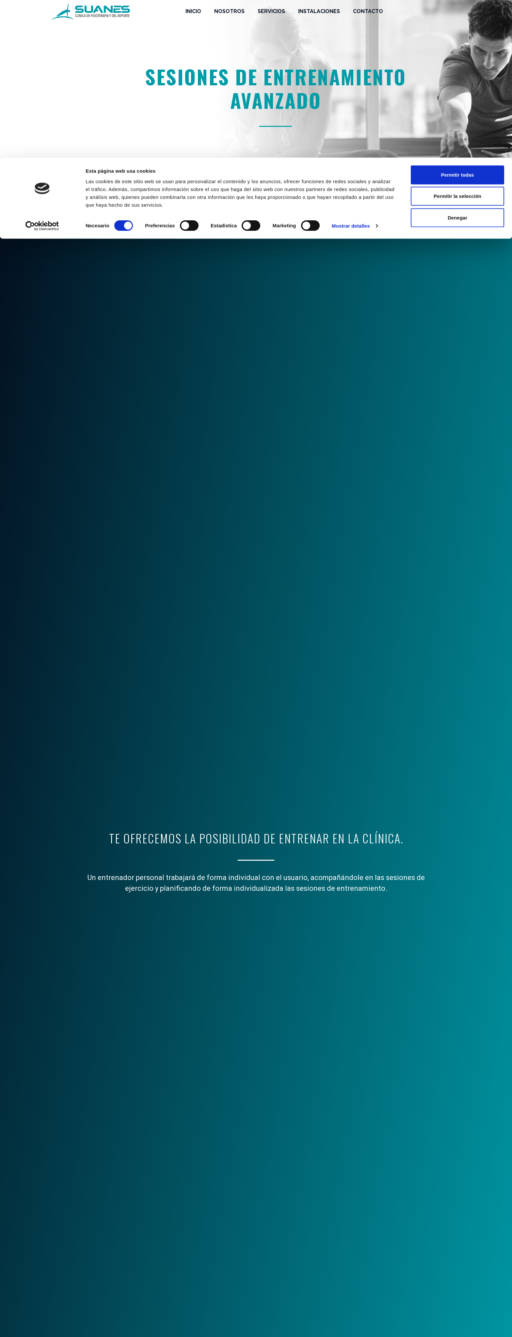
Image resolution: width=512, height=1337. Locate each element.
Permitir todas (457, 17)
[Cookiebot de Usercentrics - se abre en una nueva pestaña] (42, 69)
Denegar (457, 60)
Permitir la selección (457, 39)
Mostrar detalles (351, 68)
